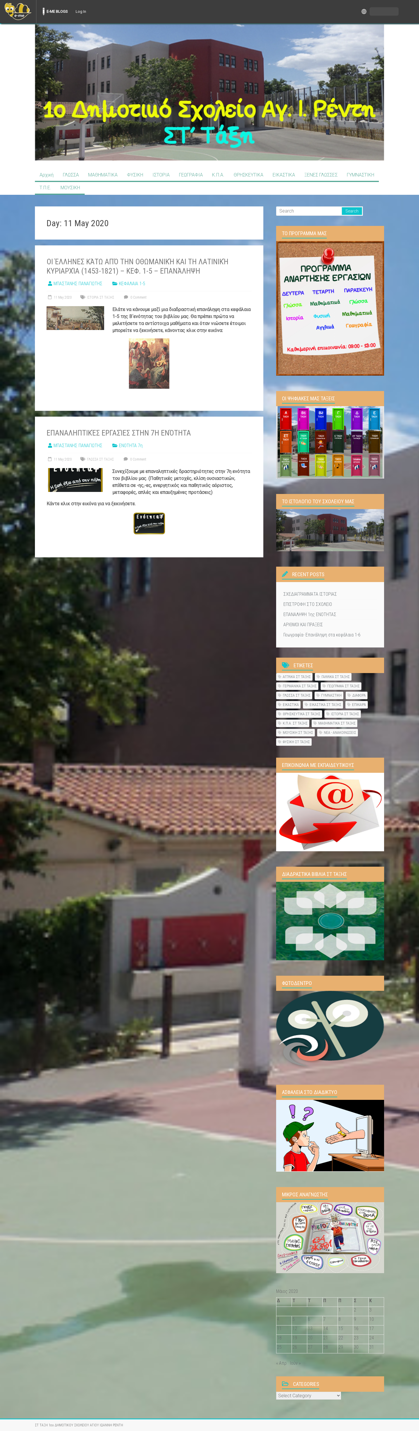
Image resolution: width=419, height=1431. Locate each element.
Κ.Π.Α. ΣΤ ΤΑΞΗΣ (295, 723)
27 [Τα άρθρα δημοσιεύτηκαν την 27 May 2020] (310, 1347)
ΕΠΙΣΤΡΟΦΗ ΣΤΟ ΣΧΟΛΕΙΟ (307, 604)
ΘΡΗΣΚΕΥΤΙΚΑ (248, 175)
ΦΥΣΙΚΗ (135, 175)
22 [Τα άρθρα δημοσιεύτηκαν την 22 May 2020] (340, 1338)
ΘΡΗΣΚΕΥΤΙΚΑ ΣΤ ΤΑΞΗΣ (301, 714)
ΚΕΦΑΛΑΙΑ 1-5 (132, 283)
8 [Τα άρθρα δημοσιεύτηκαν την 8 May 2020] (339, 1319)
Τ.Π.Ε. (45, 187)
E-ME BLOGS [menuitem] (57, 11)
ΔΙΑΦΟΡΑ (359, 695)
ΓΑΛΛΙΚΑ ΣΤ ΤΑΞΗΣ (336, 677)
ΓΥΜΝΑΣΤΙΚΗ (360, 175)
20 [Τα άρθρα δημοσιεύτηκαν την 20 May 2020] (310, 1338)
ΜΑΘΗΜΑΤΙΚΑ (103, 175)
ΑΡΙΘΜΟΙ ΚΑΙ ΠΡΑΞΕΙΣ (303, 624)
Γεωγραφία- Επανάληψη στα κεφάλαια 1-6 (322, 635)
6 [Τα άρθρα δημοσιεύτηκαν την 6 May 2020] (309, 1319)
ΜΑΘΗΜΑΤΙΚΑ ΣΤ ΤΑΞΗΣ (337, 723)
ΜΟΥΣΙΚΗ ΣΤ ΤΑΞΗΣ (298, 732)
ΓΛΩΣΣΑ (71, 175)
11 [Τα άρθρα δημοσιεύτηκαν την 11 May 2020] (279, 1328)
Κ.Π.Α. (218, 175)
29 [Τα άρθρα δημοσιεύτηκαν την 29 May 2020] (340, 1347)
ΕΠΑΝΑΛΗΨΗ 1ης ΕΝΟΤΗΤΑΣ (309, 614)
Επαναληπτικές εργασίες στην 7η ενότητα (119, 433)
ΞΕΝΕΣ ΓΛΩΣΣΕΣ (321, 175)
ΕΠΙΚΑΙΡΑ (359, 704)
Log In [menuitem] (81, 11)
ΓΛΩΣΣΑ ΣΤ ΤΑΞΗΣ (100, 459)
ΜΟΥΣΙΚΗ (70, 187)
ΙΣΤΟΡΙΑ (161, 175)
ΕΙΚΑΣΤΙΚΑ (284, 175)
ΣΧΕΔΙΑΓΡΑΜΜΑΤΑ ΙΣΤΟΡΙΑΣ (310, 594)
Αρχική (47, 175)
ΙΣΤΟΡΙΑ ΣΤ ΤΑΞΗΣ (100, 297)
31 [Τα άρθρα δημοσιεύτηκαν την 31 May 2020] (371, 1347)
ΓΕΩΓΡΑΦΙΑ (191, 175)
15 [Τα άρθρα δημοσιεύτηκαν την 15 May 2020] (340, 1328)
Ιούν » (295, 1363)
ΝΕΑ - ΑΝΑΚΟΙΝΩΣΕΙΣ (340, 732)
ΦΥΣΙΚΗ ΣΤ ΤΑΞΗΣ (296, 742)
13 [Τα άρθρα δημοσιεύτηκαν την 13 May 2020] (310, 1328)
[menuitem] (18, 11)
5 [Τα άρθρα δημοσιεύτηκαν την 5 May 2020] (293, 1319)
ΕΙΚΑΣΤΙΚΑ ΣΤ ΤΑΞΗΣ (325, 704)
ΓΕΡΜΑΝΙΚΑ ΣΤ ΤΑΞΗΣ (300, 686)
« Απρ (281, 1363)
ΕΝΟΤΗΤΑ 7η (131, 445)
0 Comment (134, 297)
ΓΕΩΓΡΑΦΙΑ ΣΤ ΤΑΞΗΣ (343, 686)
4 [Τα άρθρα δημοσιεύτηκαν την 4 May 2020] (278, 1319)
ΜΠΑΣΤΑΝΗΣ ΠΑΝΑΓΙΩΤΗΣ (78, 283)
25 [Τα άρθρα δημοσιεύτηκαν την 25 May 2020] (279, 1347)
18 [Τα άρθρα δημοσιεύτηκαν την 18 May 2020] (279, 1338)
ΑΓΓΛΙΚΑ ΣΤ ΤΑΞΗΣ (297, 677)
